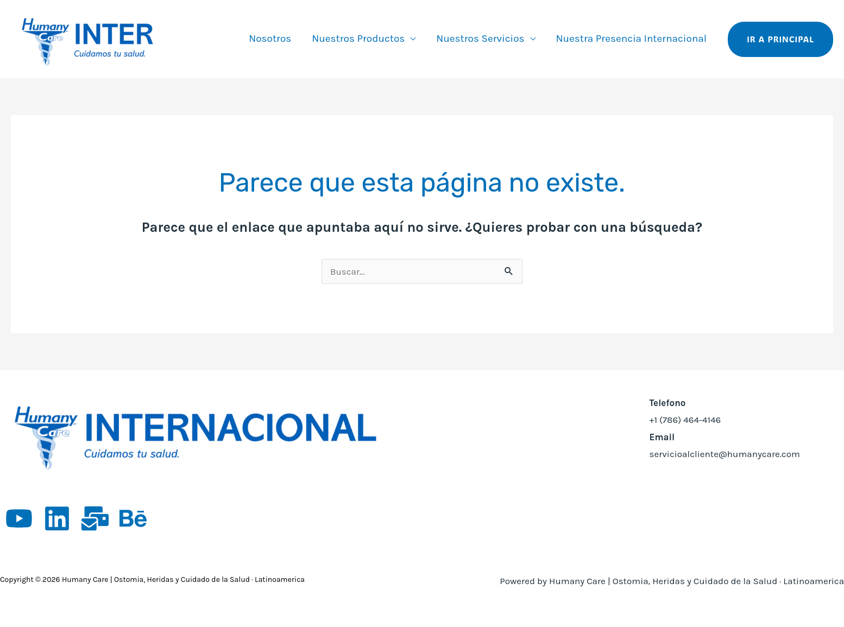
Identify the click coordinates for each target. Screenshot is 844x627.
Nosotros (270, 39)
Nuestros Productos (358, 39)
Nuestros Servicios (480, 39)
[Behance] (133, 518)
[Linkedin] (57, 518)
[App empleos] (95, 518)
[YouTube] (19, 518)
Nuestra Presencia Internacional (631, 39)
